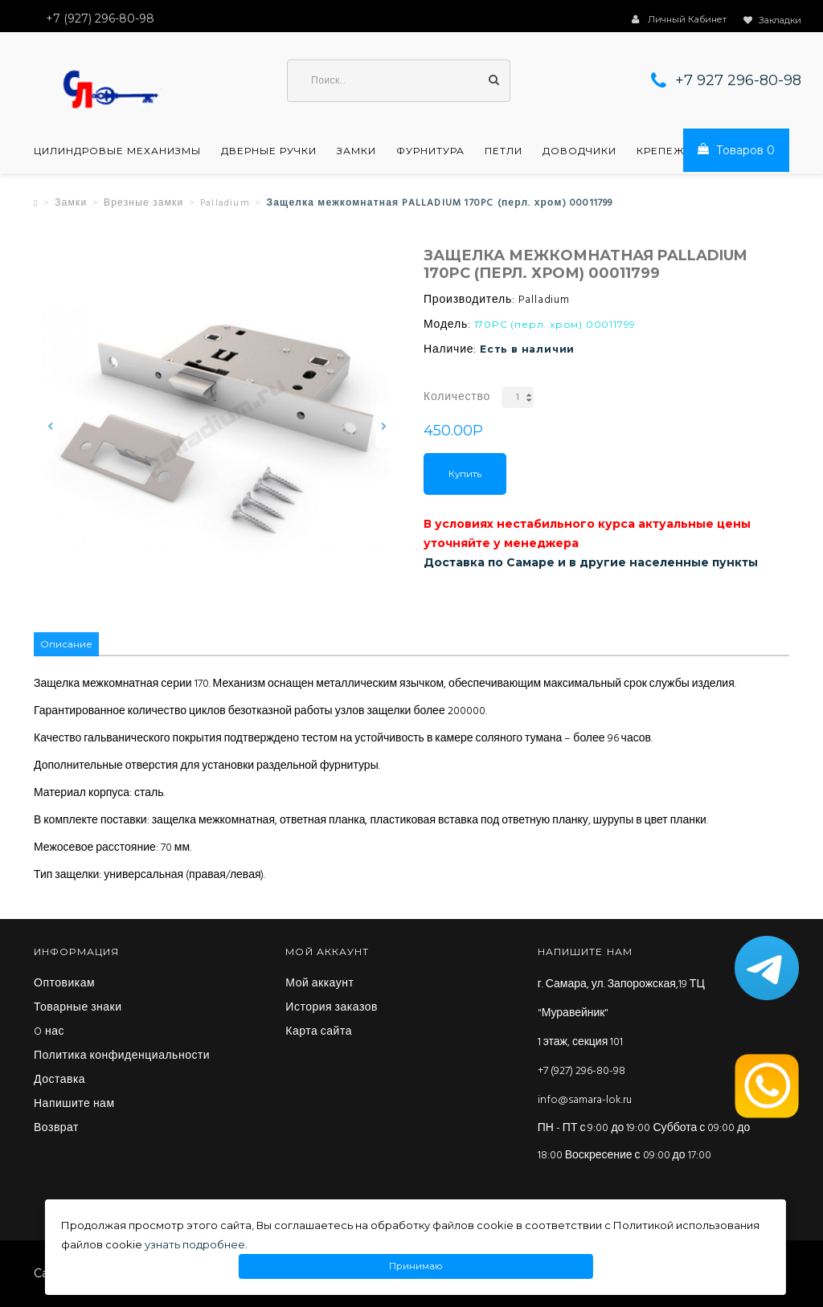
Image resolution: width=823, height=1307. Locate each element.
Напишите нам (74, 1104)
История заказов (331, 1008)
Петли (503, 151)
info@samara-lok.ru (585, 1100)
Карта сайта (318, 1032)
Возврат (56, 1128)
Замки (356, 151)
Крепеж (661, 151)
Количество (457, 397)
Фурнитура (430, 151)
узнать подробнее (195, 1244)
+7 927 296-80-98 (738, 80)
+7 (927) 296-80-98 (581, 1071)
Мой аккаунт (319, 984)
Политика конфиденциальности (122, 1056)
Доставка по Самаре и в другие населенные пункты (591, 562)
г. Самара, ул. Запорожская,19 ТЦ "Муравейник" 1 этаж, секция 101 (621, 1013)
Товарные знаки (78, 1008)
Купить (465, 474)
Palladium (225, 203)
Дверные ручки (269, 151)
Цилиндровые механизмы (117, 151)
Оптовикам (64, 984)
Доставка (59, 1080)
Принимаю (416, 1266)
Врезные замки (144, 203)
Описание (66, 644)
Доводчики (579, 151)
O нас (49, 1032)
